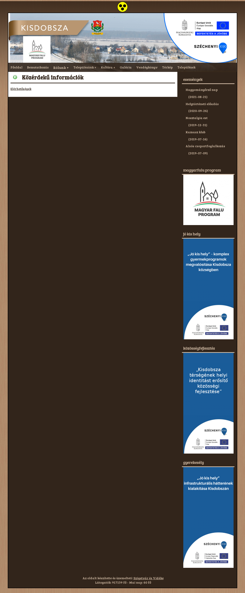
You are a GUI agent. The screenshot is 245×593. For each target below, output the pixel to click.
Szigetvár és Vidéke (148, 578)
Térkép (167, 67)
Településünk (83, 67)
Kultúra (107, 67)
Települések (186, 67)
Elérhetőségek (21, 89)
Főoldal (16, 67)
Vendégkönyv (146, 67)
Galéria (126, 67)
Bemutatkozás (38, 67)
